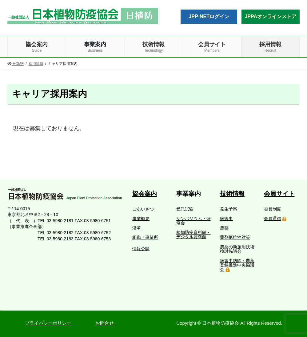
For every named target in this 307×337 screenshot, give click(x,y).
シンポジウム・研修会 (193, 220)
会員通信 (272, 218)
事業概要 (141, 218)
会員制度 (272, 209)
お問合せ (104, 323)
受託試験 (184, 209)
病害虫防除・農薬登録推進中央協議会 (237, 265)
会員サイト (279, 193)
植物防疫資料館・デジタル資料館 (193, 234)
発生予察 (228, 209)
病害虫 (226, 218)
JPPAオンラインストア (271, 16)
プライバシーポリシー (48, 323)
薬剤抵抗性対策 (235, 237)
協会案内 (144, 193)
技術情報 (232, 193)
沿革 (136, 228)
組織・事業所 (145, 237)
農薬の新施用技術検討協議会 (237, 249)
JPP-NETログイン (209, 16)
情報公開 (141, 248)
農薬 (224, 228)
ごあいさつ (143, 209)
